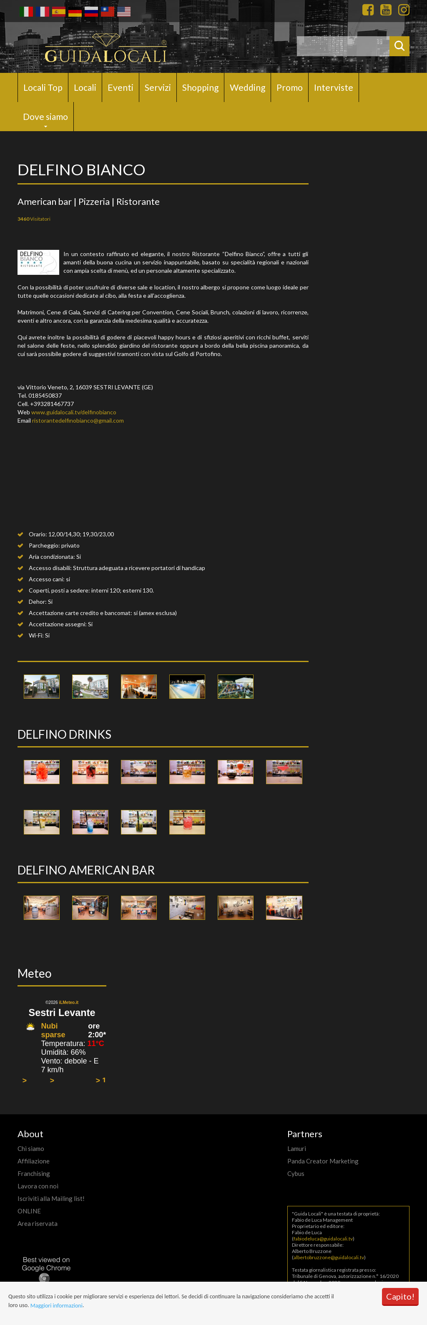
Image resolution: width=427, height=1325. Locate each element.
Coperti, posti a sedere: (59, 590)
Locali (85, 87)
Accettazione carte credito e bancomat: (80, 612)
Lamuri (296, 1148)
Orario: (38, 534)
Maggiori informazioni (56, 1305)
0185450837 (45, 395)
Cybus (295, 1173)
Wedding (247, 87)
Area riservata (38, 1223)
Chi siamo (31, 1148)
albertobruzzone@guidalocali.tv (329, 1257)
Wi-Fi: (36, 635)
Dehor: (38, 601)
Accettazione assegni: (58, 624)
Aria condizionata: (52, 556)
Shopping (200, 87)
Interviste (333, 87)
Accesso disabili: (50, 567)
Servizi (158, 87)
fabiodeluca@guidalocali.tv (323, 1238)
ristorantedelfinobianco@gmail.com (78, 420)
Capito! (400, 1296)
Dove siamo (45, 116)
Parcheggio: (44, 545)
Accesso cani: (47, 579)
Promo (289, 87)
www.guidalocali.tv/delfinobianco (73, 412)
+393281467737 (52, 403)
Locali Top (43, 87)
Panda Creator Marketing (323, 1161)
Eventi (120, 87)
